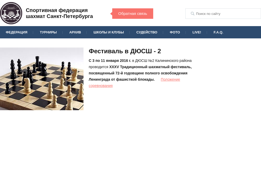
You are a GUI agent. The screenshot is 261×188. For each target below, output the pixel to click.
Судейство (147, 32)
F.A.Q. (218, 32)
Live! (196, 32)
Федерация (16, 32)
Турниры (48, 32)
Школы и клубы (108, 32)
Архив (75, 32)
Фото (175, 32)
